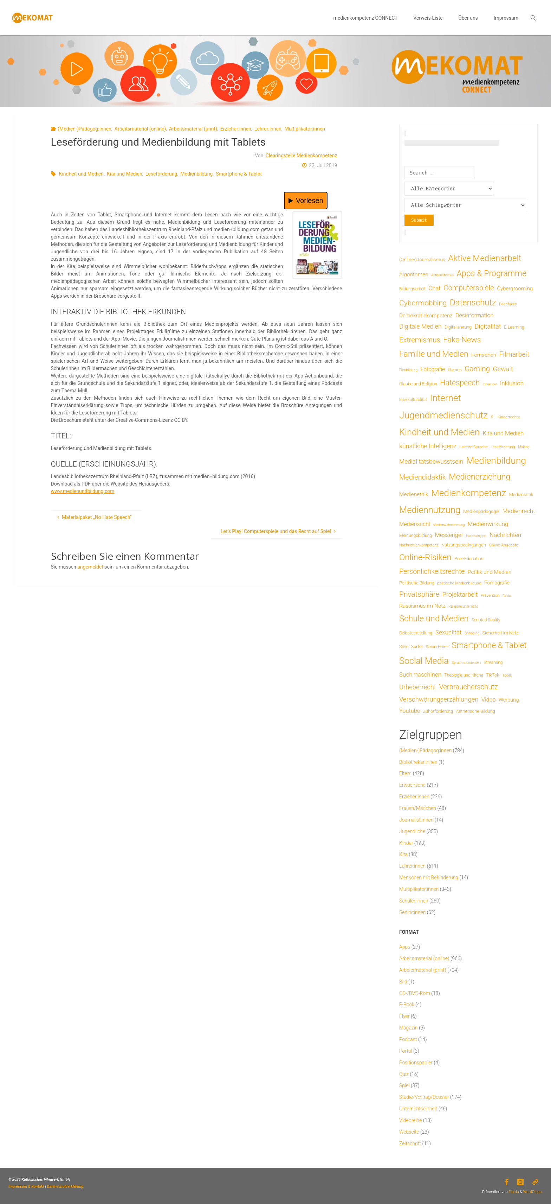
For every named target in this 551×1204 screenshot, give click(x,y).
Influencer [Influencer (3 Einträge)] (490, 384)
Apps (404, 947)
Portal (405, 1051)
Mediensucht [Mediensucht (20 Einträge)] (414, 524)
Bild (403, 981)
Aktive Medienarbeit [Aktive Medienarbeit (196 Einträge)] (484, 258)
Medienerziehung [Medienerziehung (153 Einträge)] (479, 477)
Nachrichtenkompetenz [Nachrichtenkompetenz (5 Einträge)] (418, 545)
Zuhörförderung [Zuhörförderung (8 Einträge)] (438, 711)
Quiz (404, 1074)
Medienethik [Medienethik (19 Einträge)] (413, 494)
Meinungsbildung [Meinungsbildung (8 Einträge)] (415, 535)
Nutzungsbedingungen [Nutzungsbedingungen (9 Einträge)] (463, 544)
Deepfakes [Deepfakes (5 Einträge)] (508, 304)
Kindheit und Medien (81, 174)
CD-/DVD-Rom (414, 993)
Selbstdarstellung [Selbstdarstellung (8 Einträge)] (415, 632)
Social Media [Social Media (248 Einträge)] (424, 661)
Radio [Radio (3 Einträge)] (507, 595)
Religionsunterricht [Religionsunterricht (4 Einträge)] (463, 606)
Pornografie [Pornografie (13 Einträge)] (497, 582)
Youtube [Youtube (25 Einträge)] (409, 711)
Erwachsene (412, 785)
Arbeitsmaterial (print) (193, 129)
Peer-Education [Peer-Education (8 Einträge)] (468, 558)
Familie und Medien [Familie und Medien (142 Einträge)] (433, 354)
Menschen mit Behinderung (428, 877)
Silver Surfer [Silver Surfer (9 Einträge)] (411, 646)
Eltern (405, 773)
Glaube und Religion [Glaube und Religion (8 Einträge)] (418, 383)
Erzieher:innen (235, 129)
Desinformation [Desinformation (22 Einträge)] (474, 315)
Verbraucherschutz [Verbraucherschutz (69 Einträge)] (468, 687)
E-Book (406, 1004)
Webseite (409, 1132)
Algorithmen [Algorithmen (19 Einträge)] (413, 274)
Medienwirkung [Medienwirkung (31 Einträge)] (488, 523)
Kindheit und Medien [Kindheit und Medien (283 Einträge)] (439, 432)
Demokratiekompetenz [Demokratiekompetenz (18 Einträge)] (426, 315)
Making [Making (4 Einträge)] (524, 447)
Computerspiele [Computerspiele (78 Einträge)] (468, 288)
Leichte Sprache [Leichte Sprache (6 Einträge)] (473, 446)
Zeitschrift (410, 1143)
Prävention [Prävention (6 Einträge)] (490, 595)
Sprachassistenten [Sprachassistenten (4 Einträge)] (466, 663)
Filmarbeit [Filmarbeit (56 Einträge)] (514, 354)
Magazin (408, 1028)
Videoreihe (410, 1120)
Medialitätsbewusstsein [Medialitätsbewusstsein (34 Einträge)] (431, 461)
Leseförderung (161, 174)
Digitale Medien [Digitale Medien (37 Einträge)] (420, 326)
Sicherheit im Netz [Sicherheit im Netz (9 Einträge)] (500, 632)
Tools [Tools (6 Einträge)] (507, 675)
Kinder (406, 843)
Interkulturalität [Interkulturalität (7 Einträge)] (413, 399)
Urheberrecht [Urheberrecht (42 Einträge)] (417, 687)
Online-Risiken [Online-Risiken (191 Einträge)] (425, 557)
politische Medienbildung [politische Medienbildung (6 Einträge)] (459, 583)
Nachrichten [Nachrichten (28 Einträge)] (505, 534)
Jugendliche (412, 831)
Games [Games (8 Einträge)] (455, 369)
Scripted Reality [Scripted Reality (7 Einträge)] (486, 619)
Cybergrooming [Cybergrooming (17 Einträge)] (515, 288)
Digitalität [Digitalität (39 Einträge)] (488, 326)
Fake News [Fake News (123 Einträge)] (462, 339)
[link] (533, 17)
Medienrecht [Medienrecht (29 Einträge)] (519, 510)
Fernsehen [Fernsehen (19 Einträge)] (483, 355)
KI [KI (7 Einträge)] (493, 416)
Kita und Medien (124, 174)
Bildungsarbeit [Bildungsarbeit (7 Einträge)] (412, 288)
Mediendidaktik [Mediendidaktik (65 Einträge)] (422, 477)
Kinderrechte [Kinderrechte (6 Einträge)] (509, 416)
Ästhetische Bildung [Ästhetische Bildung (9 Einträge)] (475, 711)
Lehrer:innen (267, 129)
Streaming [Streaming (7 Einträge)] (493, 662)
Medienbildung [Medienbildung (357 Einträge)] (496, 460)
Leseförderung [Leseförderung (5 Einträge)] (503, 447)
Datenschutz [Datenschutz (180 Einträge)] (473, 303)
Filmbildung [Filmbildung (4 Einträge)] (408, 370)
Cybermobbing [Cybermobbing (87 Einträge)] (423, 302)
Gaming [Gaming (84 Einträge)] (477, 368)
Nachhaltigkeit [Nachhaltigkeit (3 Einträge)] (476, 536)
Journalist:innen (416, 820)
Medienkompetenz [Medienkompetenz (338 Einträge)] (468, 493)
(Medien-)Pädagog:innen (84, 129)
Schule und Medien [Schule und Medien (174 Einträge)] (434, 618)
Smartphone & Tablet (238, 174)
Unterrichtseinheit (418, 1108)
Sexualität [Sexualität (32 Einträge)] (448, 632)
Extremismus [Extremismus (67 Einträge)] (419, 340)
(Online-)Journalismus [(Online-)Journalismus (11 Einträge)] (422, 259)
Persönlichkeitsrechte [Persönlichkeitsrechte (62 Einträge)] (432, 572)
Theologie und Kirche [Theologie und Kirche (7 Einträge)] (464, 675)
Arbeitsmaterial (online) (140, 129)
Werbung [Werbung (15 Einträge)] (509, 700)
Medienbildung (196, 174)
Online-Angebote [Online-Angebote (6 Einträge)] (503, 545)
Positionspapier (416, 1062)
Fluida (513, 1192)
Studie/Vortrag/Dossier (424, 1097)
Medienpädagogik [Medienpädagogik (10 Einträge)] (481, 511)
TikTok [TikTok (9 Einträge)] (492, 675)
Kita (403, 854)
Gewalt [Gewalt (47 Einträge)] (503, 369)
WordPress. (533, 1192)
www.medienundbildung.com (83, 491)
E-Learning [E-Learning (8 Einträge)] (514, 327)
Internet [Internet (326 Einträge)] (445, 398)
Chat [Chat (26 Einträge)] (434, 288)
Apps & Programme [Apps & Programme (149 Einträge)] (491, 273)
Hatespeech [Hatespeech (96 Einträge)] (460, 382)
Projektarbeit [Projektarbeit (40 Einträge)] (460, 594)
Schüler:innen (413, 901)
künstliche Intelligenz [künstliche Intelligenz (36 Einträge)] (427, 446)
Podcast (408, 1039)
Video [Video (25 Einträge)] (488, 699)
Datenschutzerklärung (65, 1186)
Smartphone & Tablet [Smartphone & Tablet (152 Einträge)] (489, 645)
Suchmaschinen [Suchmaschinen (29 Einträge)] (420, 674)
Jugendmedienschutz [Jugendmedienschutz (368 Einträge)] (443, 415)
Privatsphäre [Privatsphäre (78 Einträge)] (419, 594)
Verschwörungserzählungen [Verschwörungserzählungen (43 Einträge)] (438, 699)
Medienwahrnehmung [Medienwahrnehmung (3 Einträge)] (449, 525)
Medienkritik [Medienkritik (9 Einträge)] (521, 494)
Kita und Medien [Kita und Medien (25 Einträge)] (503, 433)
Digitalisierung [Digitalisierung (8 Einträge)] (458, 327)
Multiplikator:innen (305, 129)
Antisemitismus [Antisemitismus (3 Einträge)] (442, 275)
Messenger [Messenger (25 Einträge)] (449, 535)
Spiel (404, 1085)
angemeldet (90, 567)
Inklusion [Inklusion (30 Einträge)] (512, 383)
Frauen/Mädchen (417, 808)
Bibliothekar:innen (418, 762)
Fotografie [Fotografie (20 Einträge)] (433, 369)
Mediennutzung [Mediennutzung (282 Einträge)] (429, 510)
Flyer (404, 1016)
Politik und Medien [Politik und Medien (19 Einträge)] (489, 572)
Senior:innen (412, 912)
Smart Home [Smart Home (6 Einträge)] (437, 646)
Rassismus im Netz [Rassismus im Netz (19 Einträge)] (422, 606)
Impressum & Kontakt (26, 1186)
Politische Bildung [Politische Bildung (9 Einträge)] (416, 582)
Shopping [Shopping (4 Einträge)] (472, 633)
